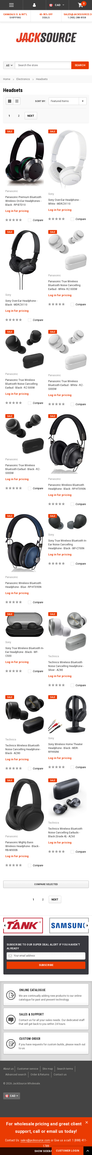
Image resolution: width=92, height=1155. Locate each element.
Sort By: (40, 101)
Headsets (42, 79)
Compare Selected (46, 884)
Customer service (27, 1068)
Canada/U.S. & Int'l (15, 16)
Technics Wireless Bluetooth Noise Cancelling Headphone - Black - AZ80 (23, 749)
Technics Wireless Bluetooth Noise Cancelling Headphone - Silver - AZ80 (66, 666)
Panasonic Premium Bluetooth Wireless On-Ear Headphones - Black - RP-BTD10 (23, 201)
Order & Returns (40, 1074)
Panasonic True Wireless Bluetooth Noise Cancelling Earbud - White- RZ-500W (64, 285)
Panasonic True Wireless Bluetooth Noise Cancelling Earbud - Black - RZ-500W (21, 384)
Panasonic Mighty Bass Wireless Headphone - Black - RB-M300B (22, 846)
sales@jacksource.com (35, 1140)
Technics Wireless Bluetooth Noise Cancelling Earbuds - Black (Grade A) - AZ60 (65, 832)
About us (8, 1068)
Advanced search (15, 1074)
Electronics (23, 79)
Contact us (60, 1074)
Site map (47, 1068)
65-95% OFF (46, 16)
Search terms (65, 1068)
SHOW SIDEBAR (46, 1151)
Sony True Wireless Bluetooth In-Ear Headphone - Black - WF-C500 (24, 652)
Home (6, 79)
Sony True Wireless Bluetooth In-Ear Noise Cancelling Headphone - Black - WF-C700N (67, 544)
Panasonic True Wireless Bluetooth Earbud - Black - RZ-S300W (22, 469)
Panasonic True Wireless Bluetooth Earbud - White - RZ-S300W (65, 385)
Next (30, 116)
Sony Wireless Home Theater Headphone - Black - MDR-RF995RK (65, 748)
